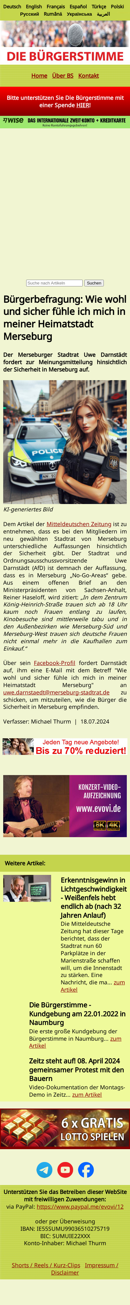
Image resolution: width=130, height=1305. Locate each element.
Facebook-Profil (54, 663)
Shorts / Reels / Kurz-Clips (46, 1265)
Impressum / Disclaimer (85, 1268)
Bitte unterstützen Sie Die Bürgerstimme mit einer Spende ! (65, 101)
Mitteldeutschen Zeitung (79, 524)
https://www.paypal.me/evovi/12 (80, 1206)
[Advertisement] (60, 193)
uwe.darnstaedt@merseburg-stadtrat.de (56, 692)
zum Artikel (87, 1094)
